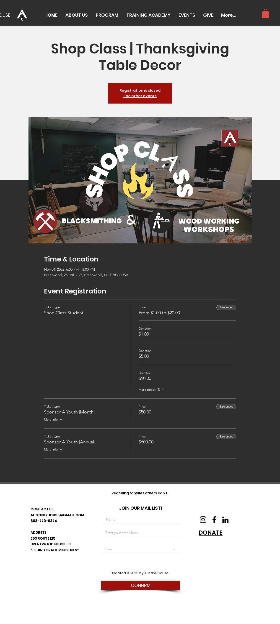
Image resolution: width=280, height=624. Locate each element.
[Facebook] (214, 519)
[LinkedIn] (225, 519)
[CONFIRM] (140, 585)
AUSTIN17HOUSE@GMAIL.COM (57, 515)
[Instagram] (203, 519)
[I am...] (140, 549)
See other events (140, 96)
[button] (76, 15)
